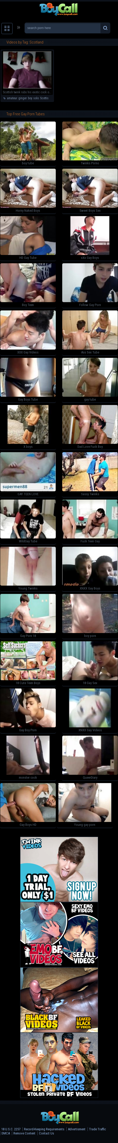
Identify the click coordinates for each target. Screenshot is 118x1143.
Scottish (45, 98)
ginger (22, 98)
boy (30, 98)
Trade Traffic (97, 1129)
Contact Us (46, 1133)
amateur (12, 98)
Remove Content (24, 1133)
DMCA (6, 1133)
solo (36, 98)
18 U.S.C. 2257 (10, 1129)
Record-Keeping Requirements (44, 1129)
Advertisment (76, 1129)
